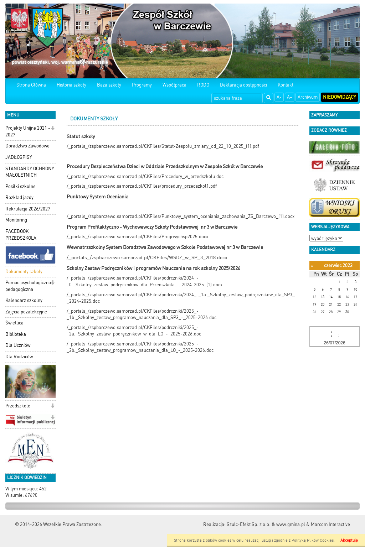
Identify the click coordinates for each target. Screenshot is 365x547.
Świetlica (14, 322)
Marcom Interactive (330, 524)
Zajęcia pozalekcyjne (26, 311)
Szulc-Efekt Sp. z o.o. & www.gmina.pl (266, 524)
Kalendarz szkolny (23, 300)
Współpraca (174, 85)
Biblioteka (15, 334)
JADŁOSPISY (18, 157)
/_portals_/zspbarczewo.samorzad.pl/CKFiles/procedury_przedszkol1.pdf (142, 186)
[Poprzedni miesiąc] (312, 266)
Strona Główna (31, 85)
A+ (289, 97)
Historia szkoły (71, 85)
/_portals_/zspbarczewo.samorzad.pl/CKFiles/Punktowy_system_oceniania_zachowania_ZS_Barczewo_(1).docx (180, 216)
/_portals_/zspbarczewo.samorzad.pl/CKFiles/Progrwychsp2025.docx (137, 236)
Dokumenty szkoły (23, 271)
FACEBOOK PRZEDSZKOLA (20, 235)
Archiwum (308, 97)
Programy (142, 85)
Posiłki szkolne (20, 186)
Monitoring (16, 220)
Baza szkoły (109, 85)
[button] (53, 129)
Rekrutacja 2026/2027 (27, 209)
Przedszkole (17, 405)
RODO (203, 85)
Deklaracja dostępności (243, 85)
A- (279, 97)
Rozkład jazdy (19, 197)
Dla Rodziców (19, 356)
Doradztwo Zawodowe (27, 146)
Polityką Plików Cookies (313, 540)
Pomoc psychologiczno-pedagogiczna (29, 286)
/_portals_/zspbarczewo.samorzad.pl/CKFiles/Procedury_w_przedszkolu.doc (145, 176)
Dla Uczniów (17, 345)
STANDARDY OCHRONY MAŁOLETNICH (29, 172)
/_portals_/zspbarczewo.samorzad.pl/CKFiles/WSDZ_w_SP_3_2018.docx (147, 257)
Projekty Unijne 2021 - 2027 (27, 131)
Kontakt (285, 85)
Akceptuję (349, 540)
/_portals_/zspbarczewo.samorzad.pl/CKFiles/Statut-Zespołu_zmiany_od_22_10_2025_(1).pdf (163, 146)
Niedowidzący (339, 97)
